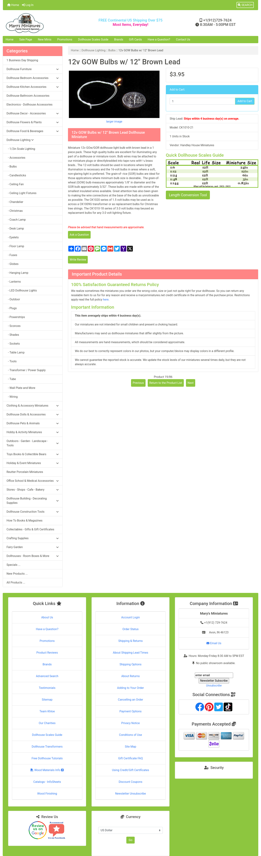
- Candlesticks (16, 175)
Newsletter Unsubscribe (130, 793)
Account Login (130, 617)
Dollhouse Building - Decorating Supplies (33, 501)
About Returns (130, 676)
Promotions (64, 39)
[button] (245, 5)
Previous (138, 383)
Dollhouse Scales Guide (93, 39)
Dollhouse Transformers (47, 746)
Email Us (213, 643)
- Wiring (12, 396)
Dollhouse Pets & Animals (33, 423)
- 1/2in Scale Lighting (21, 149)
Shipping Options (130, 664)
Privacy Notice (130, 723)
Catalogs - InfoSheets (47, 782)
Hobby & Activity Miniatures (33, 432)
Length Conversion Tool (188, 195)
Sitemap (47, 699)
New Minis (44, 39)
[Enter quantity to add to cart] (202, 101)
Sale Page (25, 39)
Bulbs (112, 50)
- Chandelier (15, 202)
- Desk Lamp (15, 228)
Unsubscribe (214, 685)
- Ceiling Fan (15, 184)
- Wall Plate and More (21, 388)
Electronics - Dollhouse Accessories (29, 104)
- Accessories (16, 157)
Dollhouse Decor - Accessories (33, 113)
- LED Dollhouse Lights (22, 290)
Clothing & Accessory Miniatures (33, 405)
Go (130, 840)
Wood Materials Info (47, 770)
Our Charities (47, 723)
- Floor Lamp (15, 246)
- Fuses (12, 255)
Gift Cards (135, 39)
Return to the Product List (165, 383)
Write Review (78, 259)
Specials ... (13, 565)
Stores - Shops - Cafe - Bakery (33, 489)
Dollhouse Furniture (33, 69)
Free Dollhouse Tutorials (47, 758)
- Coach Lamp (16, 219)
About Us (47, 617)
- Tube (11, 379)
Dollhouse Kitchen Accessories (33, 87)
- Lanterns (14, 281)
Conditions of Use (130, 735)
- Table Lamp (15, 352)
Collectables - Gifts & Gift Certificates (30, 529)
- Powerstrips (16, 317)
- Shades (13, 334)
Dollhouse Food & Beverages (33, 131)
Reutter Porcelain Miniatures (25, 472)
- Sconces (13, 326)
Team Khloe (47, 711)
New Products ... (17, 573)
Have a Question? (159, 39)
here (106, 299)
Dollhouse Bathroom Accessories (28, 95)
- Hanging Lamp (17, 272)
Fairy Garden (33, 547)
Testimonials (47, 688)
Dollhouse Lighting (93, 50)
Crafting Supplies (33, 538)
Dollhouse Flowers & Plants (33, 122)
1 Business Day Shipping (22, 60)
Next (191, 383)
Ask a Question (79, 234)
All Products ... (16, 582)
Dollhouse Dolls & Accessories (33, 414)
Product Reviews (47, 652)
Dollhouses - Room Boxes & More (33, 556)
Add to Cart (244, 101)
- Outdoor (13, 299)
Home (13, 5)
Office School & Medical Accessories (33, 480)
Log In (28, 5)
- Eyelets (13, 237)
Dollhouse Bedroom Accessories (33, 78)
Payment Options (130, 711)
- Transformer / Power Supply (26, 370)
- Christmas (15, 211)
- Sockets (13, 343)
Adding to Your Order (130, 688)
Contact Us (183, 39)
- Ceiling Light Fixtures (21, 193)
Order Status (131, 629)
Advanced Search (47, 676)
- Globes (12, 264)
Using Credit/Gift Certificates (130, 770)
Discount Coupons (130, 782)
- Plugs (12, 308)
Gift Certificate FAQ (130, 758)
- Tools (12, 361)
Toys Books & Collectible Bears (33, 454)
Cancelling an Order (130, 699)
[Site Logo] (45, 23)
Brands (118, 39)
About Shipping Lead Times (130, 652)
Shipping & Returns (130, 641)
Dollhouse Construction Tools (33, 511)
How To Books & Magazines (24, 520)
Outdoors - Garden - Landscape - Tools (33, 443)
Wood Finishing (47, 793)
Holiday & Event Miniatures (33, 463)
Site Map (130, 746)
